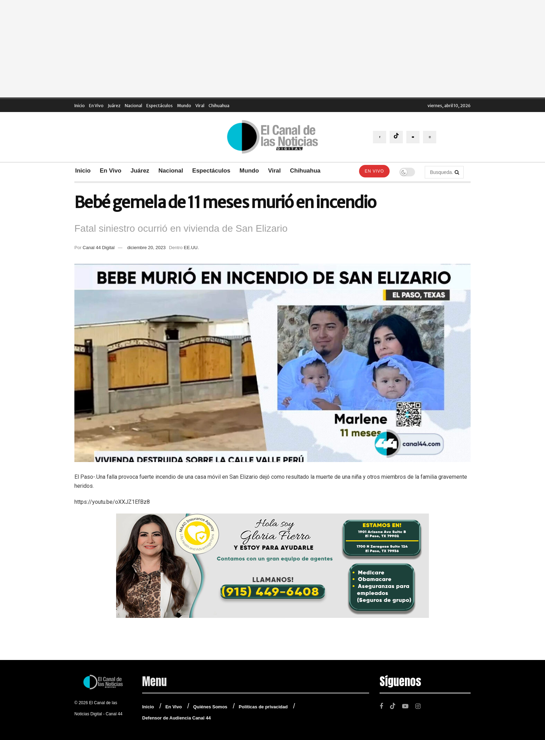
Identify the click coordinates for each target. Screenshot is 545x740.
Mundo (184, 105)
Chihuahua (219, 105)
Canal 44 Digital (99, 247)
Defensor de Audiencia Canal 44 (176, 718)
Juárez (114, 105)
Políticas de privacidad (263, 706)
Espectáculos (159, 105)
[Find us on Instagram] (429, 137)
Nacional (133, 105)
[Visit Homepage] (272, 137)
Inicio (79, 105)
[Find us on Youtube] (413, 137)
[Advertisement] (272, 48)
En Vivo (96, 105)
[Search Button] (457, 172)
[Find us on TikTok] (396, 137)
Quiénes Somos (210, 706)
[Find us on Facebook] (379, 137)
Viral (199, 105)
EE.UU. (191, 247)
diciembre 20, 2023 (146, 247)
